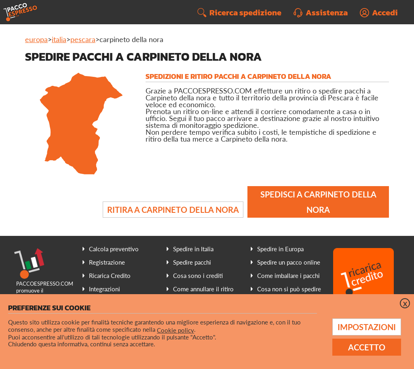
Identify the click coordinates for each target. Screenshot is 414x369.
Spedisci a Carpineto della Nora (318, 201)
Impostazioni (367, 327)
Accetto (366, 347)
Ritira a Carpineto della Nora (173, 209)
